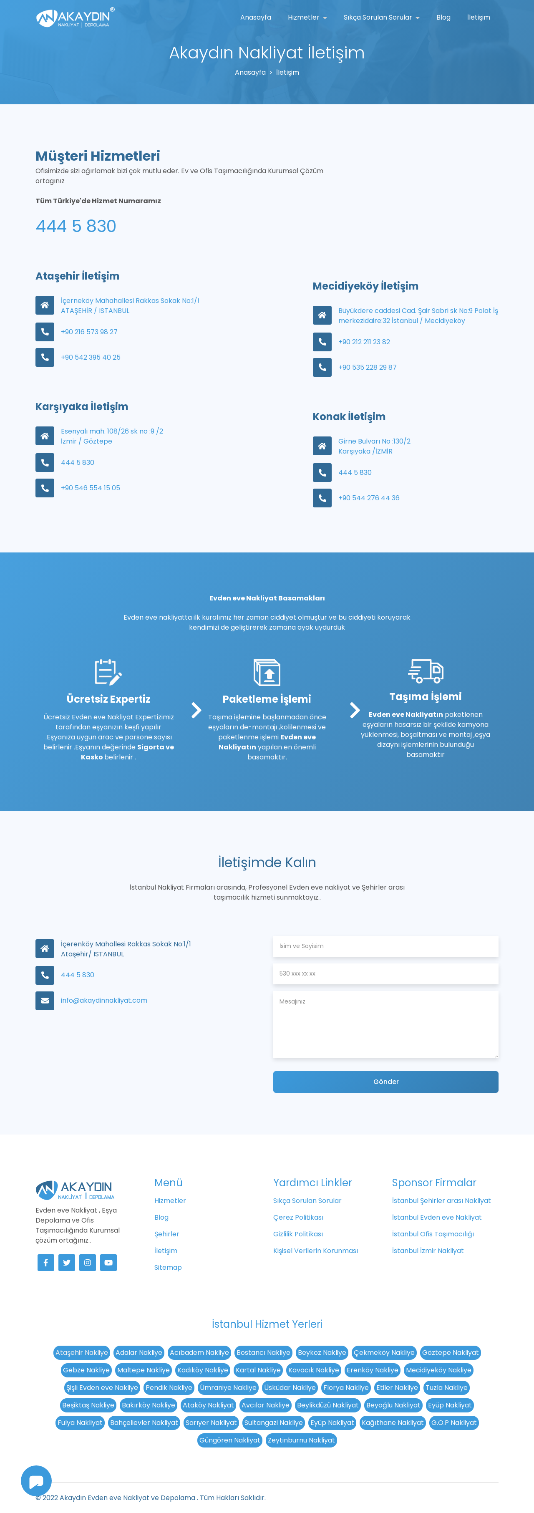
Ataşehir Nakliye (81, 1352)
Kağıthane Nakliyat (393, 1422)
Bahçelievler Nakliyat (144, 1422)
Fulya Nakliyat (80, 1422)
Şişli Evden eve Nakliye (102, 1387)
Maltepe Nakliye (143, 1370)
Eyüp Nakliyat (450, 1405)
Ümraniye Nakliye (228, 1387)
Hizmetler (304, 17)
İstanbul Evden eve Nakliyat (437, 1217)
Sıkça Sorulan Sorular (379, 17)
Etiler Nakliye (397, 1387)
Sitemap (168, 1267)
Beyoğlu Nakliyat (393, 1405)
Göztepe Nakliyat (450, 1352)
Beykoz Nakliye (322, 1352)
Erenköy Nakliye (372, 1370)
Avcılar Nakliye (266, 1405)
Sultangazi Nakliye (273, 1422)
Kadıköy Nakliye (202, 1370)
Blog (443, 17)
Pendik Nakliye (169, 1387)
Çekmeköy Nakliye (384, 1352)
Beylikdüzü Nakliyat (328, 1405)
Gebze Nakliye (86, 1370)
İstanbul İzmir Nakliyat (428, 1251)
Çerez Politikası (298, 1217)
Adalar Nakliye (139, 1352)
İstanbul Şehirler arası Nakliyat (441, 1200)
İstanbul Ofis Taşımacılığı (433, 1234)
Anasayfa (255, 17)
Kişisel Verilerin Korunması (315, 1251)
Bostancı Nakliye (263, 1352)
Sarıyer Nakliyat (211, 1422)
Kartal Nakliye (258, 1370)
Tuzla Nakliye (447, 1387)
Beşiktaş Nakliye (88, 1405)
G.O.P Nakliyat (454, 1422)
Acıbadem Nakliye (199, 1352)
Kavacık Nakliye (313, 1370)
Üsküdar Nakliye (290, 1387)
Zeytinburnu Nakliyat (301, 1440)
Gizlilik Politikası (298, 1234)
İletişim (478, 17)
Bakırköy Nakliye (148, 1405)
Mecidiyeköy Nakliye (438, 1370)
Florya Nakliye (346, 1387)
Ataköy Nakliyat (208, 1405)
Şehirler (166, 1234)
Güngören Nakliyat (229, 1440)
